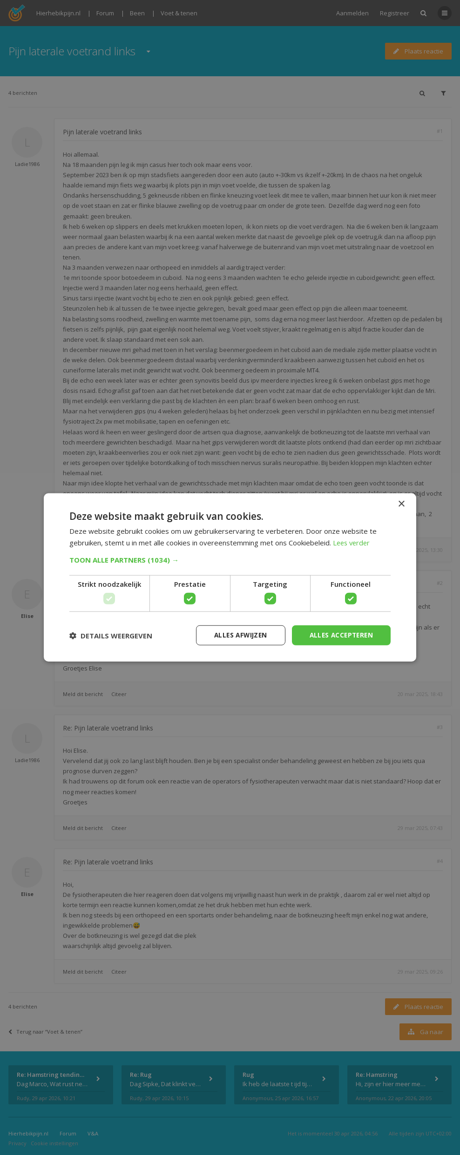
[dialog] (230, 577)
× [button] (401, 503)
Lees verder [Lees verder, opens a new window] (352, 542)
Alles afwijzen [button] (236, 635)
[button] (230, 559)
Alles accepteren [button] (339, 635)
